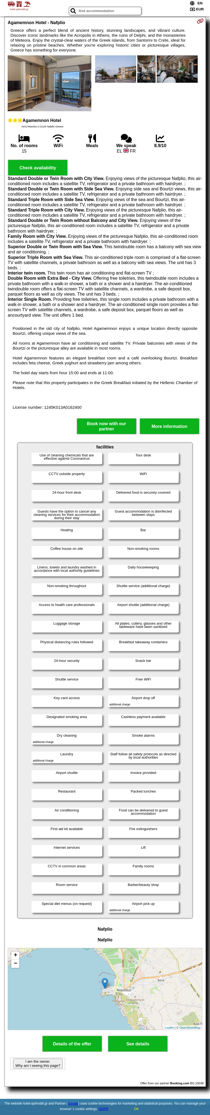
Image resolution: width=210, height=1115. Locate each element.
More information (169, 426)
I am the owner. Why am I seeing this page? (37, 1063)
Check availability (37, 167)
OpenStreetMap (190, 1027)
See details (137, 1044)
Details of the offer (72, 1044)
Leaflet (169, 1027)
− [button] (15, 964)
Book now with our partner (106, 426)
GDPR (103, 1109)
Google (73, 1103)
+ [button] (15, 955)
